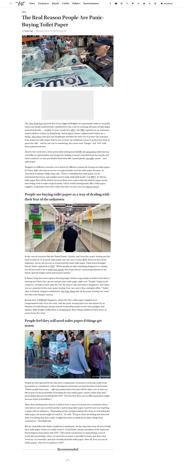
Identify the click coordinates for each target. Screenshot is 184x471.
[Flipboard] (133, 3)
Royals (55, 3)
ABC (72, 130)
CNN (52, 266)
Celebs (65, 3)
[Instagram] (121, 3)
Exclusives (43, 3)
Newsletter (167, 3)
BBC (83, 130)
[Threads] (150, 3)
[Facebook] (110, 3)
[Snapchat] (144, 3)
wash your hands (56, 269)
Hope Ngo (28, 31)
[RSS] (155, 3)
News (32, 3)
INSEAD (43, 300)
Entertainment (91, 3)
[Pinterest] (138, 3)
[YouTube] (116, 3)
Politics (76, 3)
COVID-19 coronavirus (86, 152)
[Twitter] (127, 3)
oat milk (89, 158)
